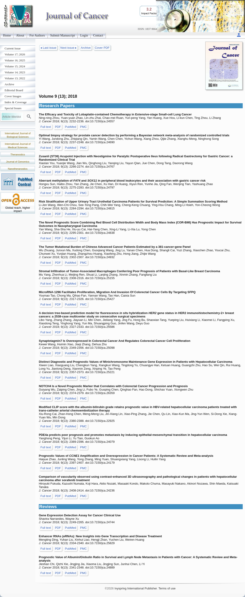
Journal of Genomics (17, 161)
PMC (83, 127)
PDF (58, 127)
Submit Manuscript (62, 35)
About (20, 35)
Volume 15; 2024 (15, 66)
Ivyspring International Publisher (136, 588)
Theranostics (18, 154)
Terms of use (166, 588)
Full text (45, 127)
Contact (98, 35)
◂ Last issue (48, 47)
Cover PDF (102, 47)
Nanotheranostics (18, 168)
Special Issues (13, 108)
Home (7, 35)
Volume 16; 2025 (15, 60)
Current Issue (13, 48)
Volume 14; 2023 (15, 72)
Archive (9, 84)
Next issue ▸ (68, 47)
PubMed (70, 127)
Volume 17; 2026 (15, 54)
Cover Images (13, 96)
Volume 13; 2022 (15, 78)
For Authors (37, 35)
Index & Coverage (16, 102)
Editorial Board (14, 90)
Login (84, 35)
